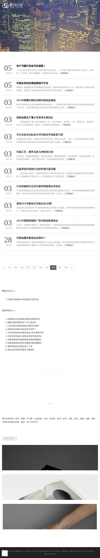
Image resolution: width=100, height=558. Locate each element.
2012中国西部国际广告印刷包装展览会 (37, 220)
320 (65, 267)
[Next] (71, 267)
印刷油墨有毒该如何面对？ (31, 238)
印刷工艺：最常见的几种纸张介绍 (34, 152)
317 (47, 267)
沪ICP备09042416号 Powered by (49, 551)
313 (22, 267)
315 (34, 267)
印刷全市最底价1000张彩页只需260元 (23, 299)
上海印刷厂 (18, 551)
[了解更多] (64, 73)
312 (15, 267)
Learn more (8, 438)
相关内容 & (9, 310)
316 (40, 267)
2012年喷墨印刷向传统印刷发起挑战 (36, 100)
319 (59, 267)
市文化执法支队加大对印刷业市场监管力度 (39, 134)
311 (9, 267)
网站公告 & (9, 291)
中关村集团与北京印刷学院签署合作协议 (38, 186)
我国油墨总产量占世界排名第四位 (34, 117)
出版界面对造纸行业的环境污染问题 (36, 169)
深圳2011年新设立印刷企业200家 (34, 203)
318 (53, 267)
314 (28, 267)
